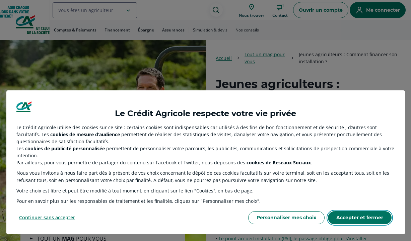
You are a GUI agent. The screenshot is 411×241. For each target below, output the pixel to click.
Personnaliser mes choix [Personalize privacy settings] (286, 218)
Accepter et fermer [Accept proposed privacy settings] (359, 218)
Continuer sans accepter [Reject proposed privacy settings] (47, 217)
